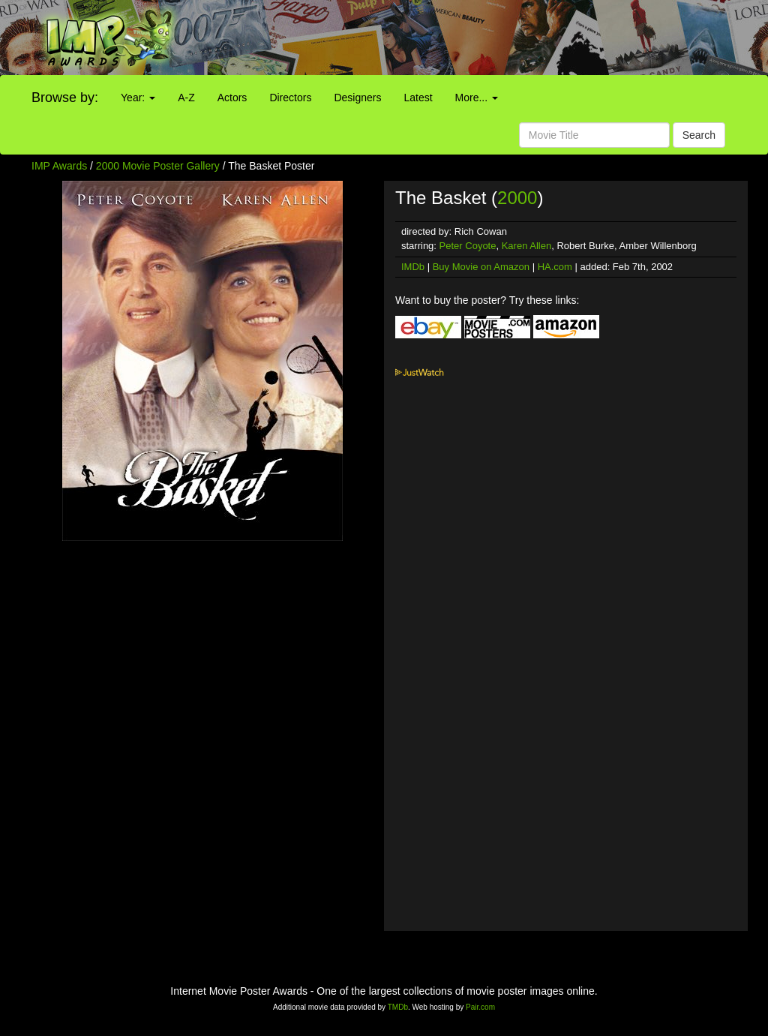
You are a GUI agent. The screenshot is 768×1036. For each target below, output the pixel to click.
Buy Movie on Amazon (481, 266)
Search (699, 135)
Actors (233, 98)
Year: (138, 98)
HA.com (555, 266)
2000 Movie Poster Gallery (158, 166)
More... (476, 98)
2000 (517, 198)
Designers (357, 98)
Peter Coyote (468, 245)
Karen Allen (527, 245)
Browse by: (65, 97)
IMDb (412, 266)
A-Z (186, 98)
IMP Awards (59, 166)
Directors (290, 98)
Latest (418, 98)
